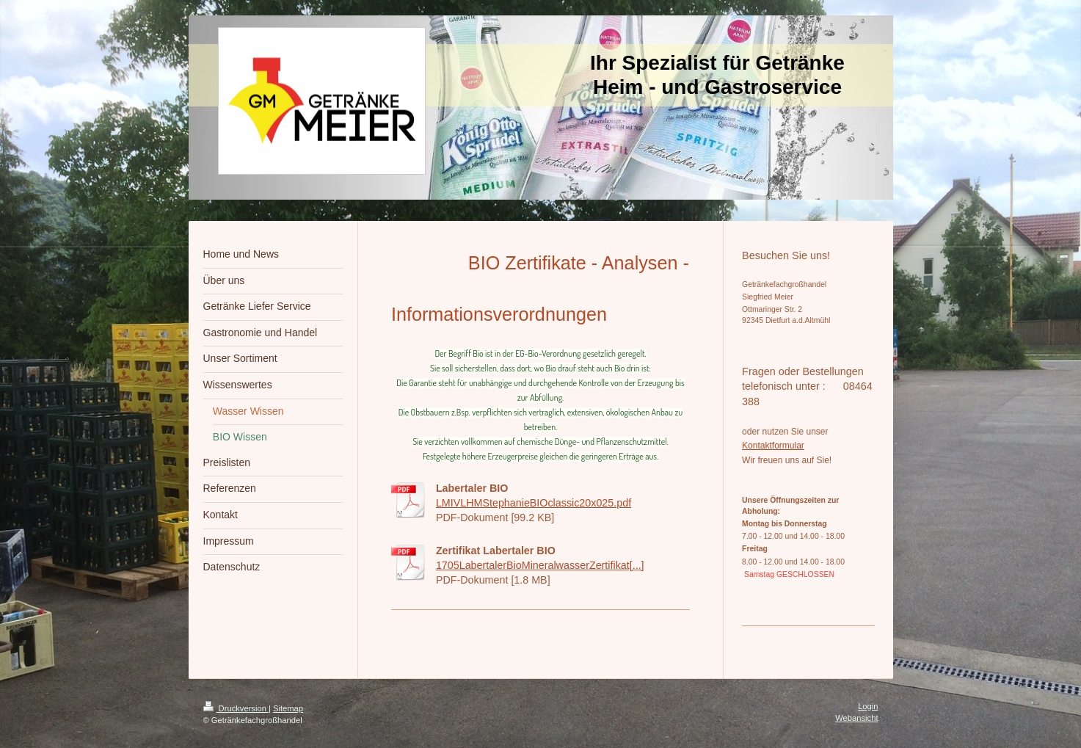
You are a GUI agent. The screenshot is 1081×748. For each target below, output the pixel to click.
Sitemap (288, 708)
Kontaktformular (773, 445)
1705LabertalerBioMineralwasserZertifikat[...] (540, 565)
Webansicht (856, 717)
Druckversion (236, 708)
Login (868, 706)
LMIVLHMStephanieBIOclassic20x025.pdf (533, 503)
